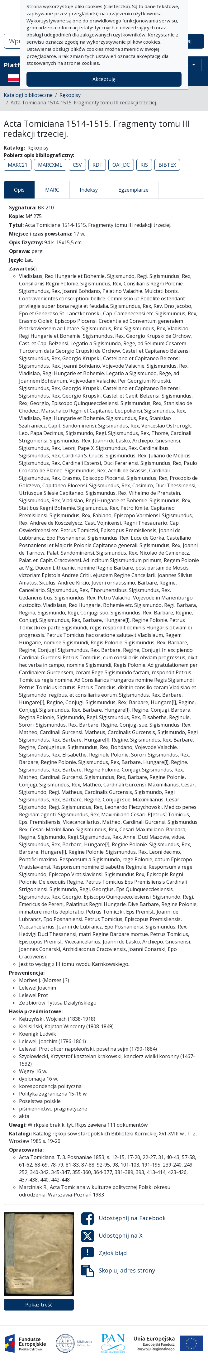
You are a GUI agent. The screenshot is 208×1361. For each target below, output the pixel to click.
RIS (144, 164)
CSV (77, 164)
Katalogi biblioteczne (28, 95)
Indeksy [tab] (89, 189)
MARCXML (50, 164)
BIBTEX (167, 164)
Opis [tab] (19, 189)
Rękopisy (70, 95)
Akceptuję (104, 79)
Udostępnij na (123, 1218)
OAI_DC (121, 164)
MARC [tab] (52, 189)
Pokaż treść (39, 1304)
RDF (97, 164)
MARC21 (17, 164)
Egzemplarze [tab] (133, 189)
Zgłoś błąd (104, 1253)
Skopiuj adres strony (118, 1271)
